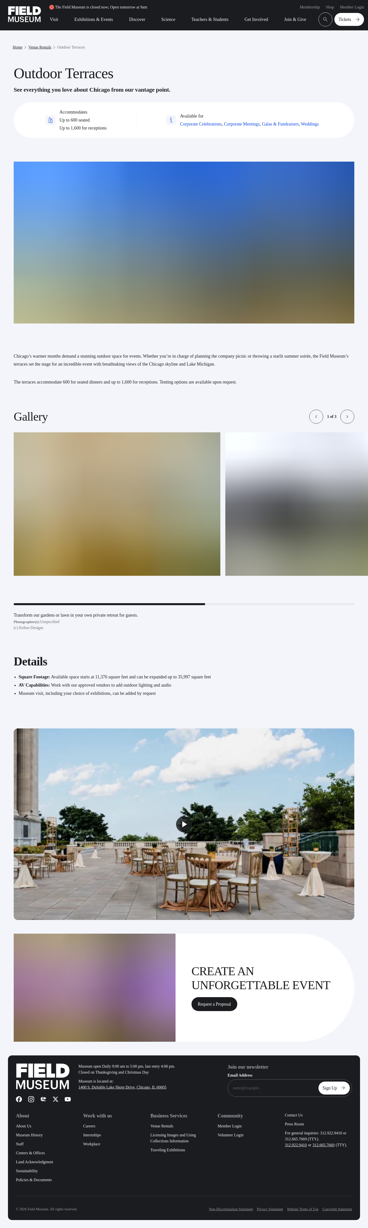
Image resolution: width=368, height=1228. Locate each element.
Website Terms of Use (302, 1209)
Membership (310, 7)
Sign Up (335, 1088)
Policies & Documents (34, 1180)
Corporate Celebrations (201, 124)
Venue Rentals (39, 47)
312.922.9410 (296, 1145)
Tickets (350, 19)
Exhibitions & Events (93, 19)
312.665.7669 (323, 1145)
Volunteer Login (231, 1135)
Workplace (91, 1144)
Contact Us (294, 1115)
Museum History (29, 1135)
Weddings (310, 124)
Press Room (294, 1124)
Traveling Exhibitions (167, 1150)
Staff (20, 1144)
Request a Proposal (214, 1004)
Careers (89, 1126)
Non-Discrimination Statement (231, 1209)
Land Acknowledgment (34, 1162)
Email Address (240, 1075)
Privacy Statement (270, 1209)
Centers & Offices (30, 1153)
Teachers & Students (210, 19)
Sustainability (27, 1171)
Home (17, 47)
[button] (316, 417)
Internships (92, 1135)
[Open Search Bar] (325, 19)
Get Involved (256, 19)
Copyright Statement (337, 1209)
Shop (330, 7)
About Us (23, 1126)
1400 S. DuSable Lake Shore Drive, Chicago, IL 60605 (122, 1087)
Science (168, 19)
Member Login (352, 7)
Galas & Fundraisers (280, 124)
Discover (137, 19)
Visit (54, 19)
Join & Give (295, 19)
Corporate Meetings (241, 124)
